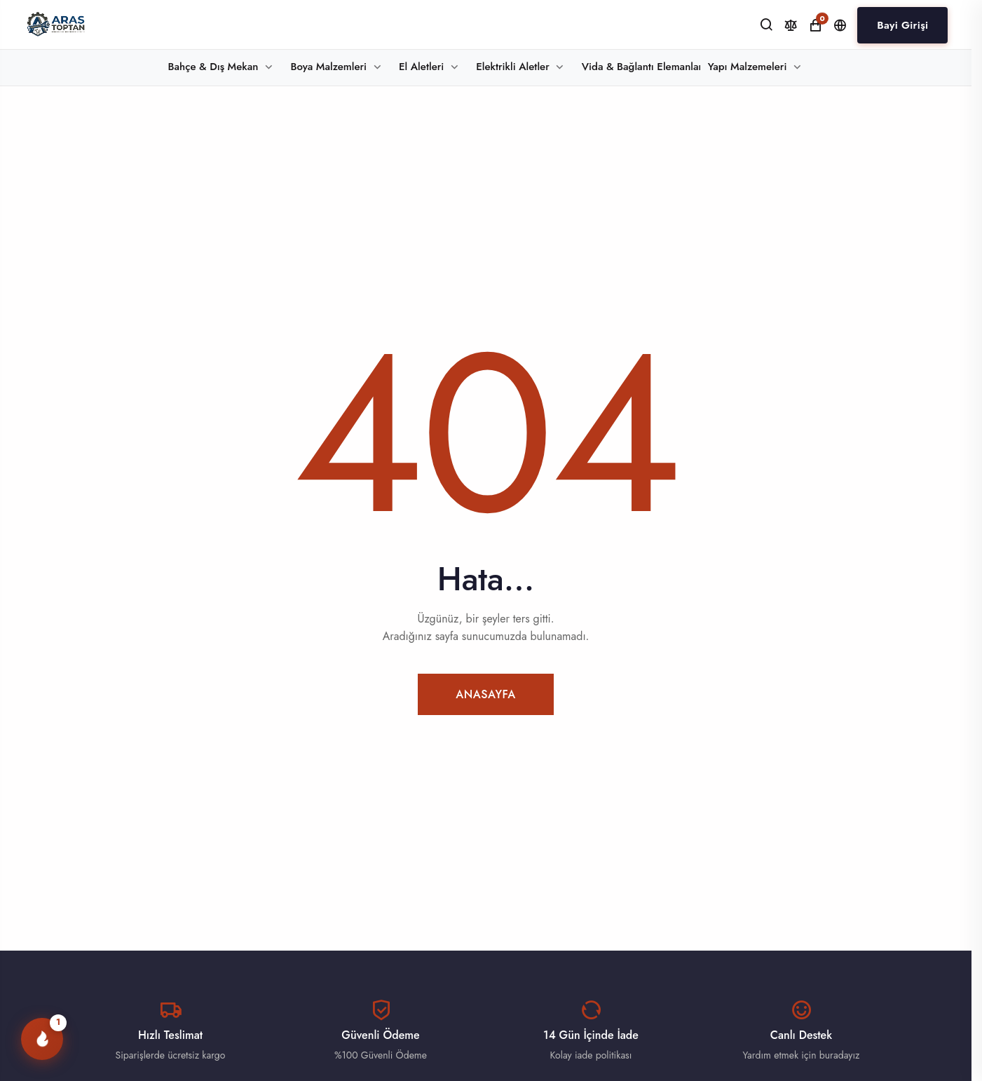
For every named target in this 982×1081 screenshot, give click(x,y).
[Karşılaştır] (791, 25)
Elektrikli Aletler (512, 66)
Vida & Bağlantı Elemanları (641, 66)
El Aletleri (421, 66)
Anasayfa (486, 694)
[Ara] (766, 25)
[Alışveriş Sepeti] (815, 25)
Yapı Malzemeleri (747, 66)
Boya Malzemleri (328, 66)
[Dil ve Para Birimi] (840, 25)
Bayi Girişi (902, 25)
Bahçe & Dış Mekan (213, 66)
